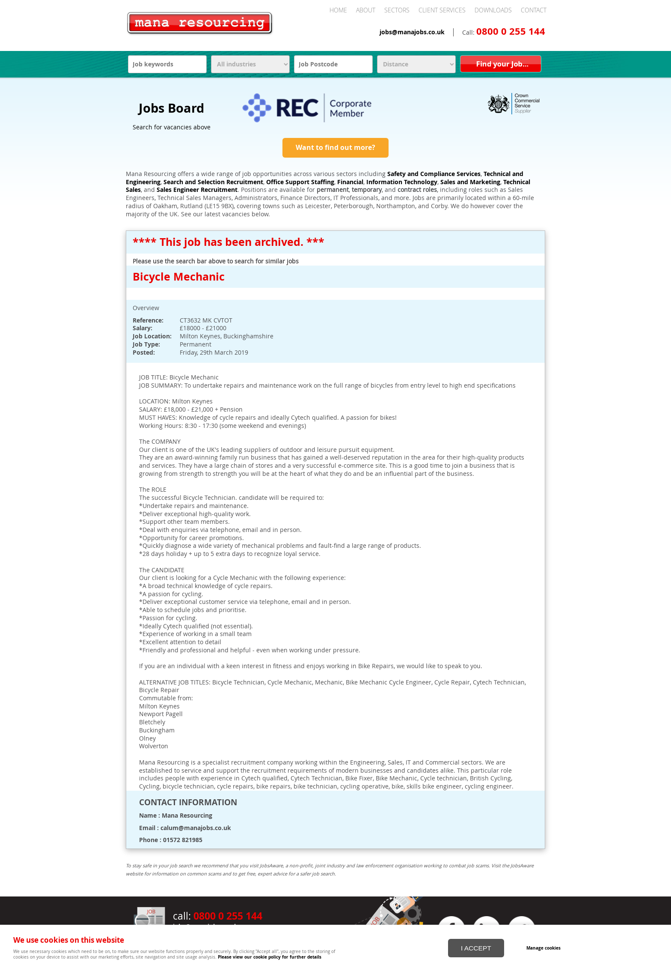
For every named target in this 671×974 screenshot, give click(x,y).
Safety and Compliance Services (434, 174)
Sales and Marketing (470, 182)
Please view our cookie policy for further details (269, 957)
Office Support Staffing (300, 182)
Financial (350, 182)
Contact (533, 10)
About (365, 10)
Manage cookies (544, 947)
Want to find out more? (335, 147)
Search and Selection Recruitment (213, 182)
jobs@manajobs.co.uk (412, 32)
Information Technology (401, 182)
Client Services (442, 10)
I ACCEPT (476, 947)
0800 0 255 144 (510, 31)
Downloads (493, 10)
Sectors (397, 10)
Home (338, 10)
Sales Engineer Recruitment (197, 189)
